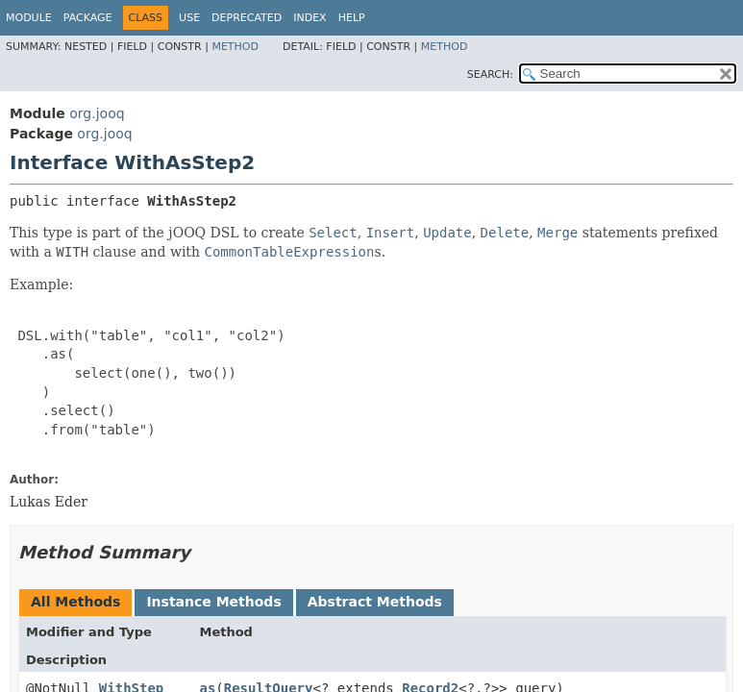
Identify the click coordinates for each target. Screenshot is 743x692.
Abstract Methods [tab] (375, 601)
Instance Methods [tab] (213, 601)
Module (29, 18)
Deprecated (246, 18)
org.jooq (96, 113)
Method (235, 46)
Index (309, 18)
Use (189, 18)
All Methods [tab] (75, 601)
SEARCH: (490, 74)
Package (87, 18)
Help (351, 18)
